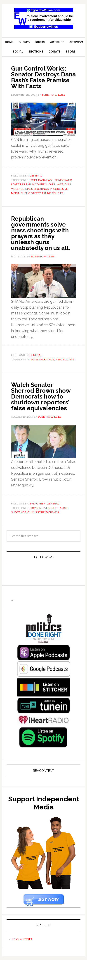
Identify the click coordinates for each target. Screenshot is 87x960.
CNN (34, 180)
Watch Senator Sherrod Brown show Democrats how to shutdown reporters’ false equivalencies (41, 396)
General (36, 175)
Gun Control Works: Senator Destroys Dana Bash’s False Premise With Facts (43, 77)
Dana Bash (46, 180)
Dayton (36, 508)
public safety (30, 193)
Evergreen (37, 503)
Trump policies (52, 193)
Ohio (31, 512)
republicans (65, 359)
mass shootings (37, 188)
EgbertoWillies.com (43, 18)
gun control (37, 184)
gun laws (56, 184)
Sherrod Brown (47, 512)
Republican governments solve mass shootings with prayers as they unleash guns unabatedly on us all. (40, 233)
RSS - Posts (22, 939)
